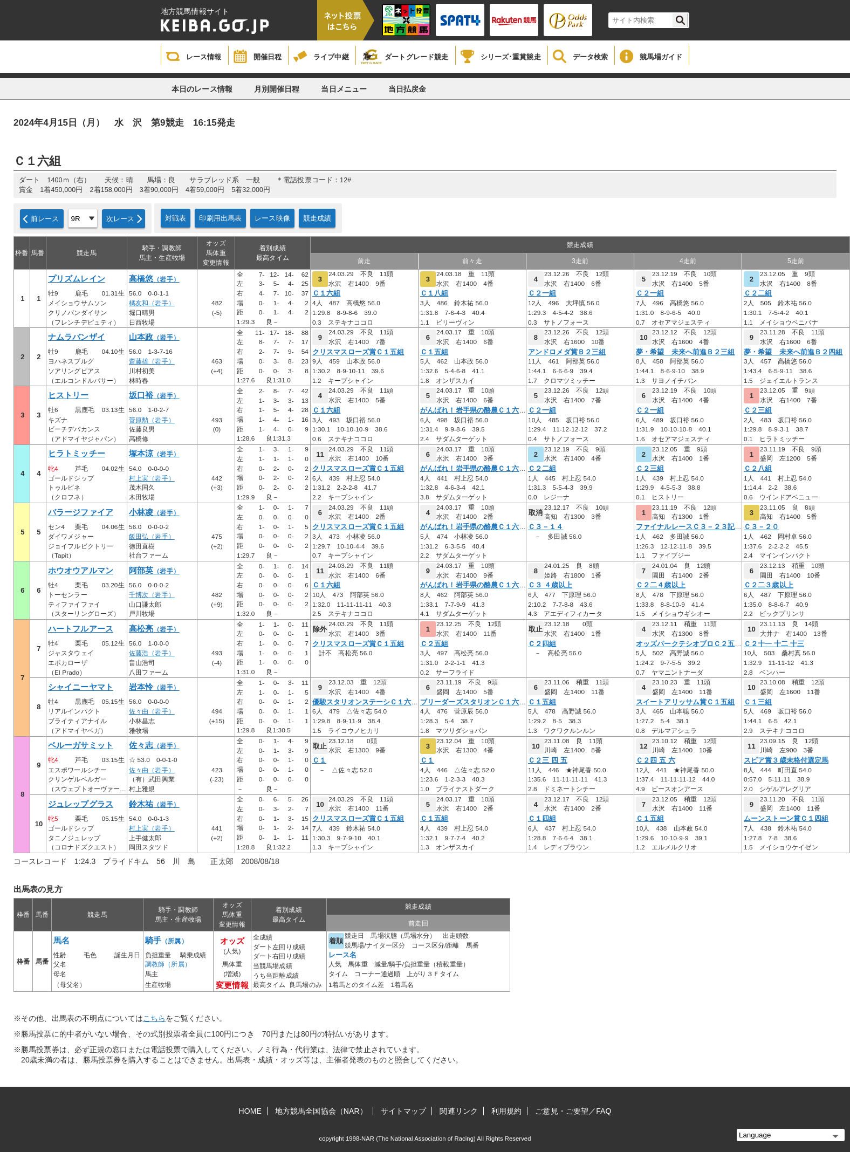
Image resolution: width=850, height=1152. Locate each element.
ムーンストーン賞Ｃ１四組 (786, 818)
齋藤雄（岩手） (152, 361)
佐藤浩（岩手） (152, 653)
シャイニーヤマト (80, 687)
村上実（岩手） (152, 478)
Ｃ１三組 (758, 702)
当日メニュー (344, 89)
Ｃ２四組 (542, 644)
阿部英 (154, 570)
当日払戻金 (407, 89)
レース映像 (272, 218)
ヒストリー (68, 395)
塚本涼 (154, 453)
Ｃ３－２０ (761, 527)
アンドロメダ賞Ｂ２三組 (567, 352)
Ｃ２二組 (758, 293)
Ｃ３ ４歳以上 (550, 585)
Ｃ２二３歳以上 (768, 585)
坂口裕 (154, 395)
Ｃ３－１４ (546, 527)
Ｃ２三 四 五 (547, 760)
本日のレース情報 (202, 89)
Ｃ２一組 (542, 293)
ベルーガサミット (80, 745)
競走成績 (317, 218)
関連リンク (459, 1111)
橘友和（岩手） (152, 303)
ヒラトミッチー (76, 453)
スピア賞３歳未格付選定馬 (786, 760)
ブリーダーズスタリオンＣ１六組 (473, 702)
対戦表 (175, 218)
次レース (120, 219)
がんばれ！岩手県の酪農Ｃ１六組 (473, 410)
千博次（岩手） (152, 595)
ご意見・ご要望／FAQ (573, 1111)
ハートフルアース (80, 629)
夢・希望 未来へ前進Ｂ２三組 (685, 352)
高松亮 (154, 629)
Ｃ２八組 (758, 468)
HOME (250, 1111)
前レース (45, 219)
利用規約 (506, 1111)
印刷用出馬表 (220, 218)
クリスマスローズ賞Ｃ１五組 (358, 352)
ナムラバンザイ (76, 337)
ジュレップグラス (80, 804)
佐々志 (154, 745)
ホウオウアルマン (80, 570)
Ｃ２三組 (758, 410)
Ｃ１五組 (434, 352)
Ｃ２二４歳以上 (661, 585)
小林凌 (154, 512)
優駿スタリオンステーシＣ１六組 (365, 702)
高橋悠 (154, 279)
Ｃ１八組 (434, 293)
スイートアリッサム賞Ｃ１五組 (685, 702)
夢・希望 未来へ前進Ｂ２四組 (793, 352)
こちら (154, 1018)
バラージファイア (80, 512)
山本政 (154, 337)
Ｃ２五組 (434, 644)
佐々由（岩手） (152, 711)
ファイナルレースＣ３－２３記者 (689, 527)
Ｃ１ (319, 760)
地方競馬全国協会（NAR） (321, 1111)
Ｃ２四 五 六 (655, 760)
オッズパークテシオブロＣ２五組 (689, 644)
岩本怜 (154, 687)
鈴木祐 (154, 804)
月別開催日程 (277, 89)
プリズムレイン (76, 279)
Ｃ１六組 (326, 293)
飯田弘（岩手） (152, 536)
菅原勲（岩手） (152, 420)
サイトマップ (404, 1111)
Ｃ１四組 (542, 818)
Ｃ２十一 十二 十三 (774, 644)
